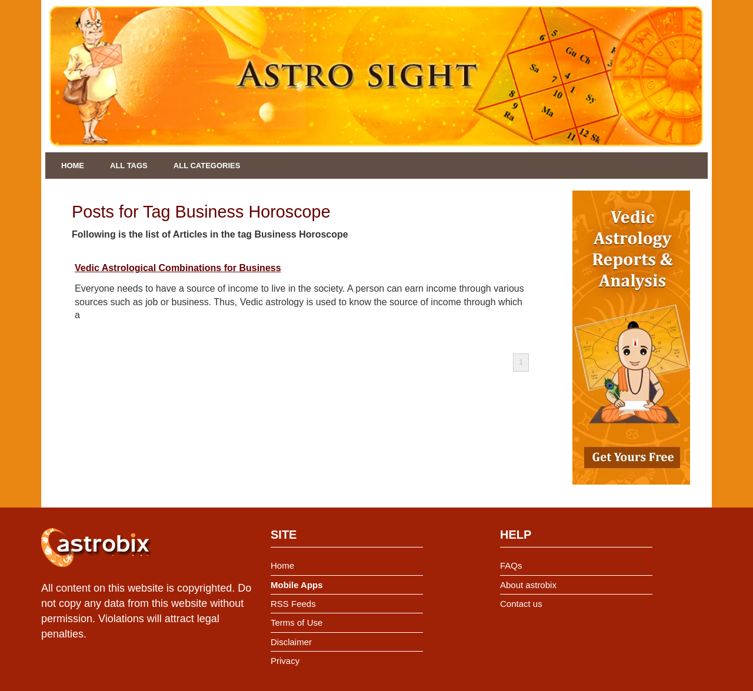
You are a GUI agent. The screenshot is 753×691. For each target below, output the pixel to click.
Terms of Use (296, 622)
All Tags (129, 165)
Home (72, 165)
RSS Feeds (293, 604)
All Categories (207, 165)
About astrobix (528, 585)
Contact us (521, 604)
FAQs (511, 565)
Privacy (285, 661)
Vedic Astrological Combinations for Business (178, 268)
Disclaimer (291, 642)
